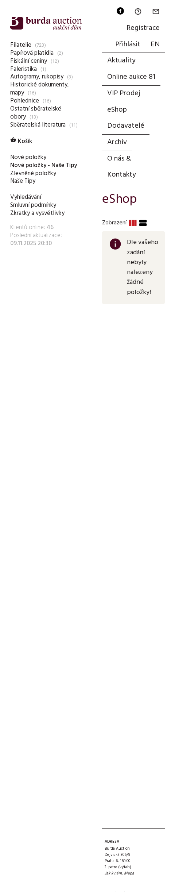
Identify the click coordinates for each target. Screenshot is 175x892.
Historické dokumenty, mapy (39, 89)
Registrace (143, 28)
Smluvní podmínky (33, 205)
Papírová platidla (32, 53)
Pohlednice (24, 101)
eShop (117, 110)
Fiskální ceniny (28, 61)
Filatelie (20, 45)
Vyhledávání (25, 197)
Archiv (117, 142)
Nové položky (28, 157)
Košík (21, 141)
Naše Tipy (22, 181)
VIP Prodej (123, 93)
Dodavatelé (125, 126)
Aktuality (121, 60)
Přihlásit (127, 44)
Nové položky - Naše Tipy (43, 165)
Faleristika (23, 69)
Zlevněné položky (33, 173)
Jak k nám (113, 873)
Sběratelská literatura (38, 125)
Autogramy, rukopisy (36, 77)
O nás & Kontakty (121, 167)
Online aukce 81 (131, 77)
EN (155, 44)
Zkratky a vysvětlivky (37, 213)
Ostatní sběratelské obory (35, 113)
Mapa (129, 873)
